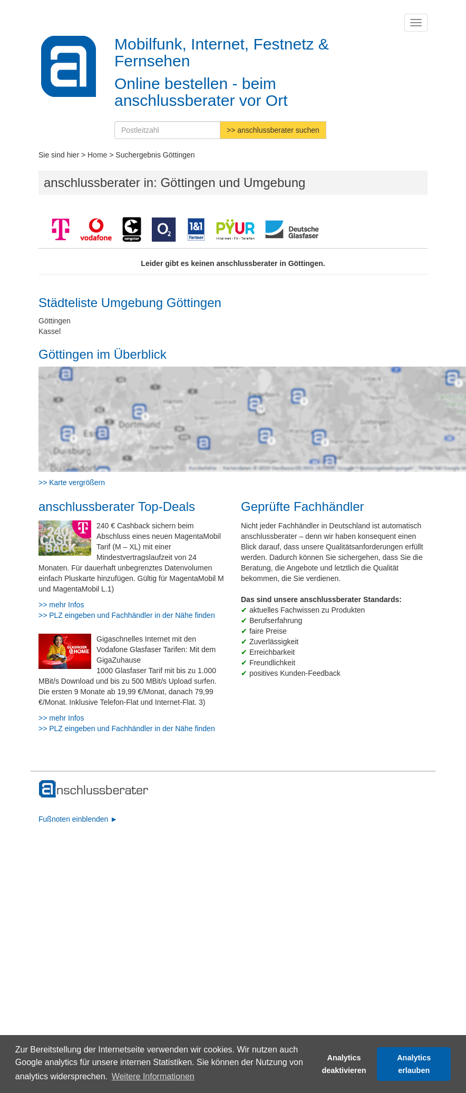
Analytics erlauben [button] (414, 1064)
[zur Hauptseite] (94, 789)
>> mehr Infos (61, 604)
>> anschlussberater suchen (273, 130)
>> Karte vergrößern (71, 482)
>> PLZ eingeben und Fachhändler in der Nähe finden (126, 615)
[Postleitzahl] (167, 130)
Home (97, 155)
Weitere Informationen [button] (153, 1076)
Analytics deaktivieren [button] (344, 1064)
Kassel (49, 331)
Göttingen (54, 321)
